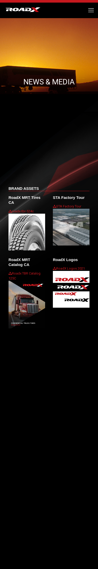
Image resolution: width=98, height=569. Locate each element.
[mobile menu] (91, 10)
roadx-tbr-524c (23, 211)
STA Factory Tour (68, 206)
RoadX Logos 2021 (70, 268)
